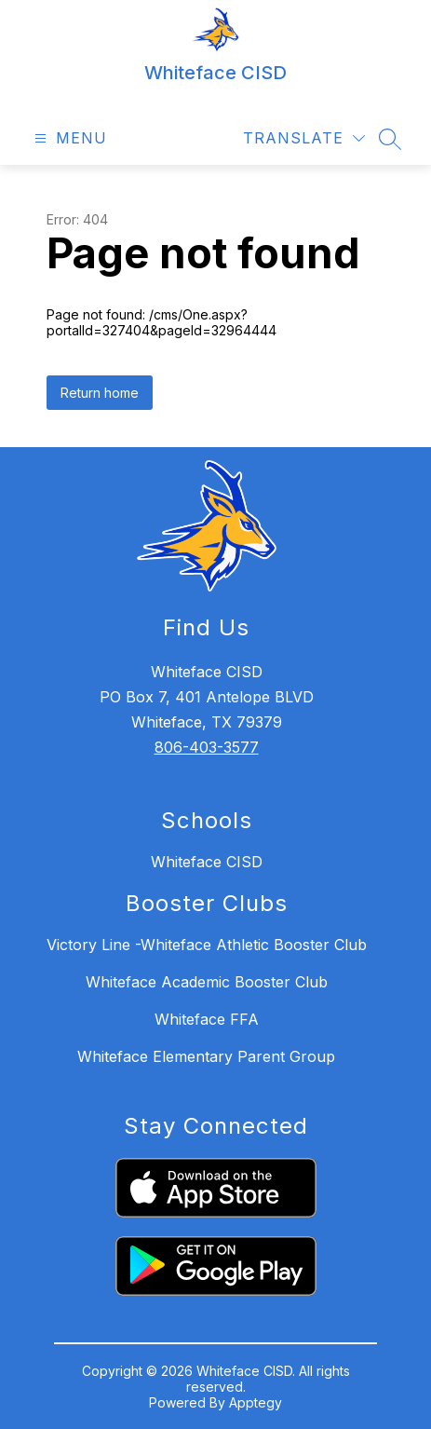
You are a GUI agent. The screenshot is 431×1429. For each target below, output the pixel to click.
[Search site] (390, 139)
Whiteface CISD (207, 861)
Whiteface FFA (207, 1019)
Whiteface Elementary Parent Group (206, 1056)
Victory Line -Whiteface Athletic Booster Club (207, 944)
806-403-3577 (207, 747)
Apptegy (255, 1402)
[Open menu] (68, 138)
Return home (100, 393)
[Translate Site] (304, 138)
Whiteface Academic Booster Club (207, 982)
